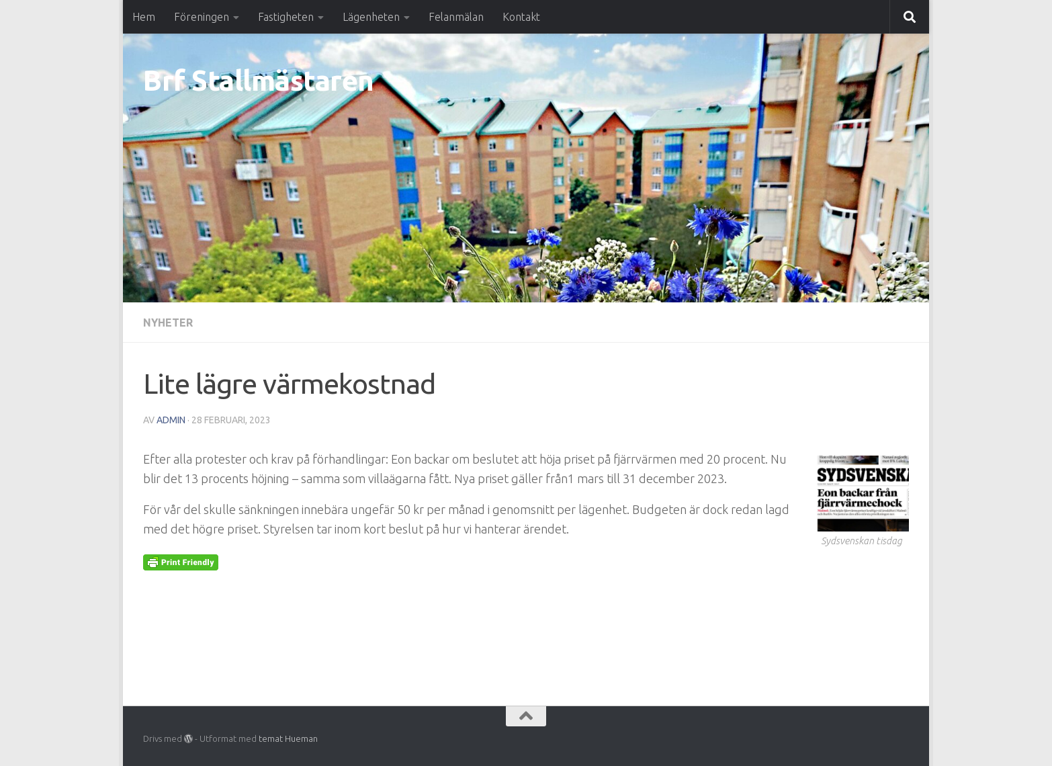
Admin (171, 420)
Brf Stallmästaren (258, 80)
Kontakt (521, 17)
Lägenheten (371, 17)
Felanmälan (456, 17)
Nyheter (168, 322)
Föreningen (201, 17)
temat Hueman (288, 738)
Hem (143, 17)
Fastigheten (286, 17)
